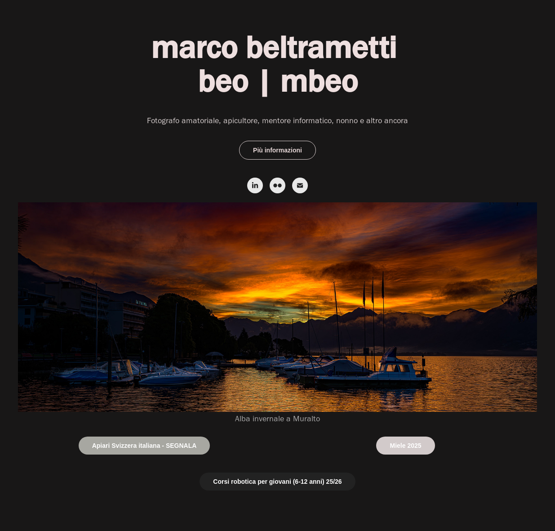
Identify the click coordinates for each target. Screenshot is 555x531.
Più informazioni (277, 150)
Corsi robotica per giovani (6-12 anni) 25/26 (277, 481)
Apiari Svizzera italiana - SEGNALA (144, 445)
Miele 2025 (405, 445)
